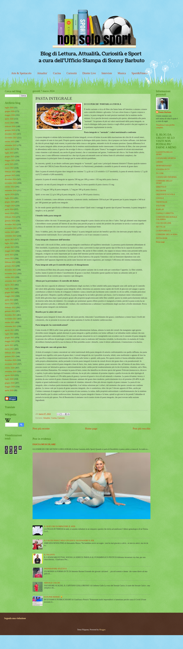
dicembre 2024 (10, 179)
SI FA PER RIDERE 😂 (53, 597)
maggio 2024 (10, 206)
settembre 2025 (11, 145)
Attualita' (42, 73)
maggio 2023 (10, 251)
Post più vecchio (141, 428)
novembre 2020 (11, 364)
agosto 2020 (9, 375)
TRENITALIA (161, 202)
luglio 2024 (9, 198)
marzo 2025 (9, 168)
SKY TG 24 (160, 227)
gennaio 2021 (10, 356)
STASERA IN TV (163, 169)
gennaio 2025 (10, 175)
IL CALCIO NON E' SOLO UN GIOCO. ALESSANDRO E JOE (69, 540)
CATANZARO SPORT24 (166, 158)
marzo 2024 (9, 213)
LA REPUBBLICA (163, 231)
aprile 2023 (9, 255)
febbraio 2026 (10, 126)
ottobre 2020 (10, 368)
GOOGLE (160, 198)
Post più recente (41, 428)
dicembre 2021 (10, 315)
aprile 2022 (9, 300)
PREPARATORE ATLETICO (55, 569)
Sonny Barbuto (165, 112)
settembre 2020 (11, 372)
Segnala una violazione (15, 618)
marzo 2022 (9, 304)
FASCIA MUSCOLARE (44, 444)
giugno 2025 (9, 157)
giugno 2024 (9, 202)
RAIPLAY (160, 209)
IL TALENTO (49, 555)
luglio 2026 (9, 108)
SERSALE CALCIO (52, 583)
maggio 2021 (10, 341)
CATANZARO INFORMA (166, 177)
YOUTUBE (160, 206)
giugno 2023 (9, 247)
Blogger (102, 630)
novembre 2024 (11, 183)
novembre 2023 (11, 228)
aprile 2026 (9, 119)
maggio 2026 (10, 115)
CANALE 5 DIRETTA (165, 213)
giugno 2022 (9, 292)
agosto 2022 (9, 285)
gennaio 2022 (10, 311)
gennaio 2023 (10, 266)
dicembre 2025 (10, 134)
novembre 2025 (11, 138)
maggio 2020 (10, 387)
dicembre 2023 (10, 224)
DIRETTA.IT (161, 187)
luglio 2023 (9, 243)
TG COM (159, 173)
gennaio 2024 (10, 221)
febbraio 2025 (10, 172)
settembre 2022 (11, 281)
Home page (91, 428)
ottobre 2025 (10, 142)
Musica (122, 73)
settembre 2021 (11, 326)
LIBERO (159, 162)
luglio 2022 (9, 289)
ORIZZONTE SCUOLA (165, 194)
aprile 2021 (9, 345)
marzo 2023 (9, 258)
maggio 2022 (10, 296)
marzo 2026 (9, 123)
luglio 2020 (9, 379)
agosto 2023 (9, 240)
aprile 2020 (9, 390)
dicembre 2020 (10, 360)
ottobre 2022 (10, 277)
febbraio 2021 (10, 353)
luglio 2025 (9, 153)
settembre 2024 (11, 190)
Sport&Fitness (140, 73)
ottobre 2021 (10, 322)
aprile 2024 (9, 209)
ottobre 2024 (10, 187)
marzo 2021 (9, 349)
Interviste (106, 73)
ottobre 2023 (10, 232)
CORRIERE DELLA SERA (166, 234)
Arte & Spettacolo (21, 73)
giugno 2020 (9, 383)
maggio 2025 (10, 160)
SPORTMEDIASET (163, 166)
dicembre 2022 (10, 270)
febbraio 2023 (10, 262)
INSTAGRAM (161, 238)
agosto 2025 (9, 149)
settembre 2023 (11, 236)
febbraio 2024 (10, 217)
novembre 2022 (11, 274)
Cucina (57, 73)
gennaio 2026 (10, 130)
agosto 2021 (9, 330)
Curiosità (72, 73)
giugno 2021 (9, 338)
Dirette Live (89, 73)
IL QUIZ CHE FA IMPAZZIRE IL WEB (59, 526)
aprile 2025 (9, 164)
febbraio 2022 (10, 307)
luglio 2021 (9, 334)
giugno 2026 (9, 111)
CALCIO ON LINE (163, 223)
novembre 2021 (11, 319)
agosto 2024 (9, 194)
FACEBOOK (161, 191)
